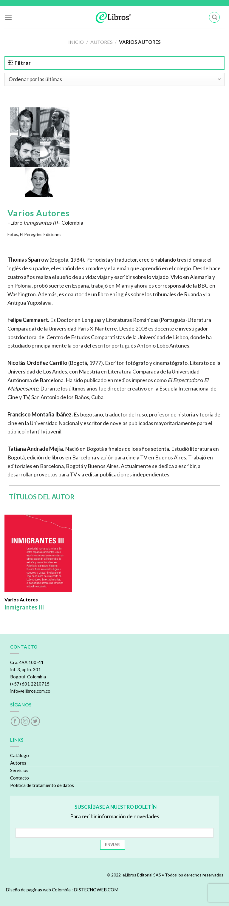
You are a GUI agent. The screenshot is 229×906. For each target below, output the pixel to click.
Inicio (76, 42)
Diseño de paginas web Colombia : (39, 889)
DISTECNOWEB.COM (96, 889)
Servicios (19, 770)
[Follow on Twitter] (35, 721)
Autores (101, 42)
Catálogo (19, 755)
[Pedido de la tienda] (114, 79)
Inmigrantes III (24, 607)
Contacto (19, 777)
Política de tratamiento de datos (42, 785)
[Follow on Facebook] (15, 721)
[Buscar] (214, 17)
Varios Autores (21, 599)
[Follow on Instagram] (25, 721)
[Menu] (8, 17)
